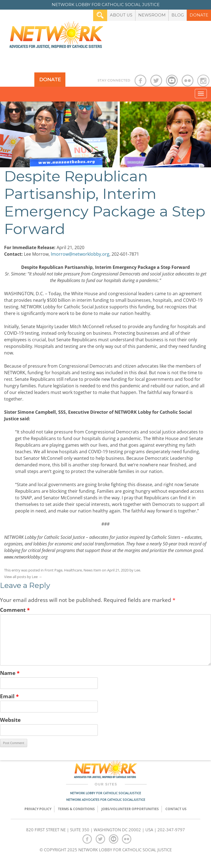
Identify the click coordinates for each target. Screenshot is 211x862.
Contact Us (176, 809)
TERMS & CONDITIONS (76, 809)
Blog (177, 15)
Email (9, 696)
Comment (15, 609)
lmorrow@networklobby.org (80, 254)
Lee (137, 570)
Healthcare (73, 570)
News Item (92, 570)
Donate (199, 15)
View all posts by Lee (23, 576)
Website (10, 719)
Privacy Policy (37, 809)
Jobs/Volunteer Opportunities (130, 809)
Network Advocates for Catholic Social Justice (105, 800)
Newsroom (152, 15)
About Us (121, 15)
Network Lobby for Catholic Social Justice (105, 793)
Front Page (53, 570)
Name (10, 672)
